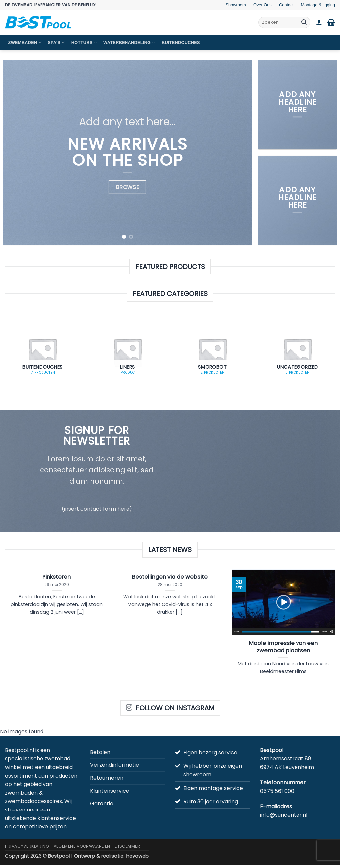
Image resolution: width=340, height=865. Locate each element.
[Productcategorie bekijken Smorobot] (212, 352)
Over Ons (262, 4)
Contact (286, 4)
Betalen (100, 752)
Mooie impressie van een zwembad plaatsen (283, 647)
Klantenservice (109, 791)
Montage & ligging (318, 4)
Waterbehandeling (129, 42)
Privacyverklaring (27, 846)
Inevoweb (137, 856)
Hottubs (84, 42)
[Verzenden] (304, 22)
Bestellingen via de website (170, 577)
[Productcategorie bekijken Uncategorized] (297, 352)
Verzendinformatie (114, 765)
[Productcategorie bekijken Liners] (127, 352)
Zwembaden (25, 42)
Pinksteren (56, 577)
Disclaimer (127, 846)
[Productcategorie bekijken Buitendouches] (42, 352)
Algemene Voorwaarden (82, 846)
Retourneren (106, 778)
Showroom (235, 4)
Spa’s (56, 42)
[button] (319, 22)
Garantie (101, 803)
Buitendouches (181, 42)
